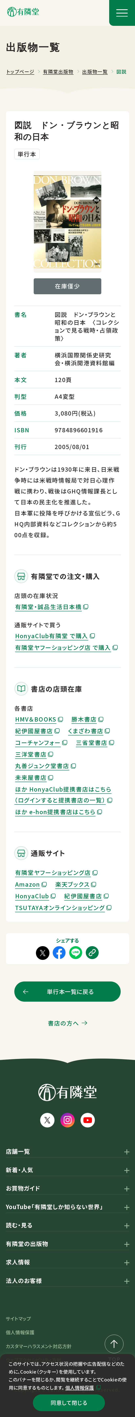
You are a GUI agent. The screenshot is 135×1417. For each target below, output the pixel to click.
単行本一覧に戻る (70, 991)
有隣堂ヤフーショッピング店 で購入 (63, 647)
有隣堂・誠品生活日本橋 (48, 606)
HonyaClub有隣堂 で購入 (51, 636)
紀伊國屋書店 (34, 731)
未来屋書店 (31, 777)
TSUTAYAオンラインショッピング (60, 907)
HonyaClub (32, 896)
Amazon (27, 884)
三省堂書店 (91, 742)
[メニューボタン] (122, 13)
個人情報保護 (79, 1387)
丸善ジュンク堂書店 (42, 765)
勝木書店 (84, 719)
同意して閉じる (69, 1403)
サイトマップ (18, 1318)
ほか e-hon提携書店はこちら (55, 811)
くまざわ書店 (86, 731)
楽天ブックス (72, 884)
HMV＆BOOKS (36, 719)
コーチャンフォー (38, 742)
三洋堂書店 (31, 754)
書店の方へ (63, 1023)
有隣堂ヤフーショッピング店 (53, 872)
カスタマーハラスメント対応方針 (39, 1346)
